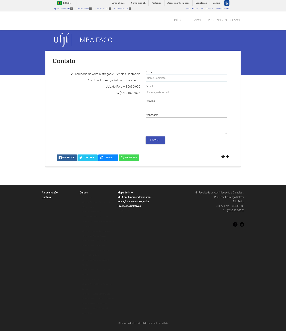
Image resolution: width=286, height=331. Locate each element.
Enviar (155, 140)
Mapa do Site (192, 8)
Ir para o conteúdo (63, 8)
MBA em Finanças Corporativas (96, 231)
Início (178, 20)
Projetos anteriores (90, 279)
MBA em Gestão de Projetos (94, 241)
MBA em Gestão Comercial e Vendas (98, 298)
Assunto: (150, 100)
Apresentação (50, 192)
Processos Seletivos (224, 20)
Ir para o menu (84, 8)
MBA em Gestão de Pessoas (94, 236)
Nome (149, 72)
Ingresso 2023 (125, 210)
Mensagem (152, 114)
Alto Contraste (206, 8)
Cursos (195, 20)
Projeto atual (87, 197)
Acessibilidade (222, 8)
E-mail (149, 86)
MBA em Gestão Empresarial (95, 245)
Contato (46, 197)
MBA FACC (96, 40)
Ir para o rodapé (122, 8)
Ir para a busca (103, 8)
